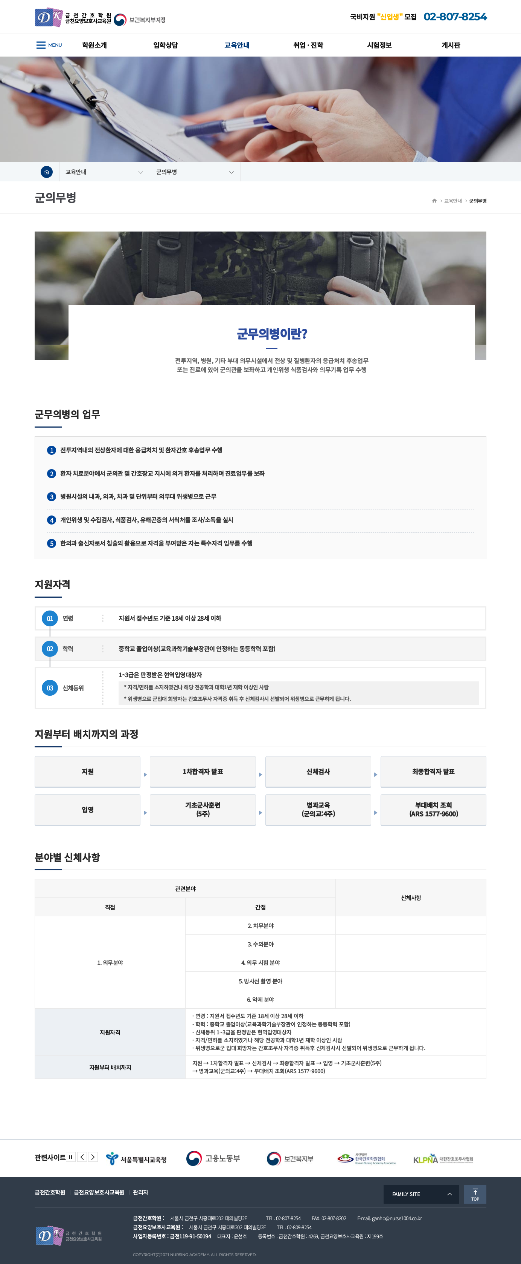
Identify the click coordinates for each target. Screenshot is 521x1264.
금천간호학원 (50, 1192)
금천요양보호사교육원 (99, 1192)
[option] (136, 1158)
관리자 (140, 1192)
